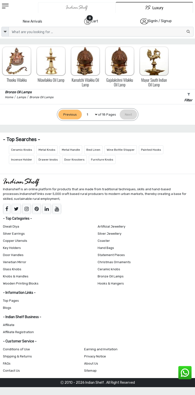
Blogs (7, 308)
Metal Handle (71, 149)
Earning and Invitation (100, 349)
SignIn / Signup (160, 21)
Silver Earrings (14, 233)
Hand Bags (106, 248)
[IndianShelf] (77, 7)
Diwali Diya (11, 226)
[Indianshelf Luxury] (154, 7)
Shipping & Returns (17, 356)
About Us (91, 363)
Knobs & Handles (15, 276)
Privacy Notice (95, 356)
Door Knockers (74, 159)
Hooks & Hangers (111, 283)
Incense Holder (21, 159)
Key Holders (12, 248)
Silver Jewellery (109, 233)
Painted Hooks (151, 149)
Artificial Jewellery (111, 226)
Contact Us (11, 370)
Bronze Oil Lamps (111, 276)
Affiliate (8, 325)
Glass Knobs (12, 269)
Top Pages (11, 300)
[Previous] (70, 114)
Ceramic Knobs (21, 149)
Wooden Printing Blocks (21, 283)
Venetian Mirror (14, 262)
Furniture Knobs (102, 159)
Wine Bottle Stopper (121, 149)
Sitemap (90, 370)
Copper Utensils (15, 241)
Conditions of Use (16, 349)
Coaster (104, 241)
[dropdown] (5, 32)
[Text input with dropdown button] (101, 32)
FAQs (7, 363)
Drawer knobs (48, 159)
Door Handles (13, 255)
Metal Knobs (47, 149)
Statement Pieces (111, 255)
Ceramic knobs (109, 269)
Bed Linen (93, 149)
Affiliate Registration (18, 332)
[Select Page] (90, 114)
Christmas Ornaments (114, 262)
